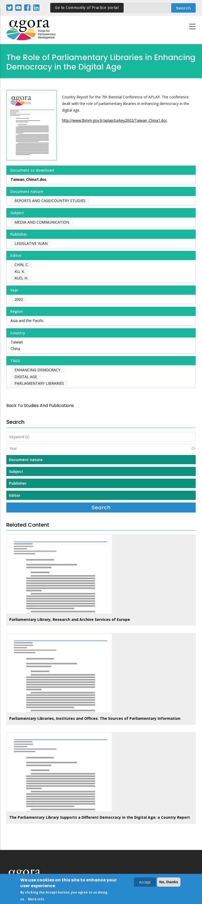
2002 (18, 299)
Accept (145, 883)
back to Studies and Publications (40, 406)
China (15, 348)
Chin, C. (21, 264)
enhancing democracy (37, 369)
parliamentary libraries (39, 383)
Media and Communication (41, 222)
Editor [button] (14, 495)
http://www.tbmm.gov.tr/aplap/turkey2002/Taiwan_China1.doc (114, 120)
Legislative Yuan (31, 243)
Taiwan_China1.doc (29, 179)
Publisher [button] (18, 483)
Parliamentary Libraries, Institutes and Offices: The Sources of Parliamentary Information (94, 718)
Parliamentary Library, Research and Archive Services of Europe (69, 619)
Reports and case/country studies (49, 200)
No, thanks (168, 883)
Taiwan (17, 342)
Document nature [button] (26, 459)
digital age (25, 376)
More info (36, 900)
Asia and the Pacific (27, 320)
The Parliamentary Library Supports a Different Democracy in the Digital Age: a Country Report (99, 817)
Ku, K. (19, 271)
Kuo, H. (21, 278)
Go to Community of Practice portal (87, 8)
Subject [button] (16, 471)
